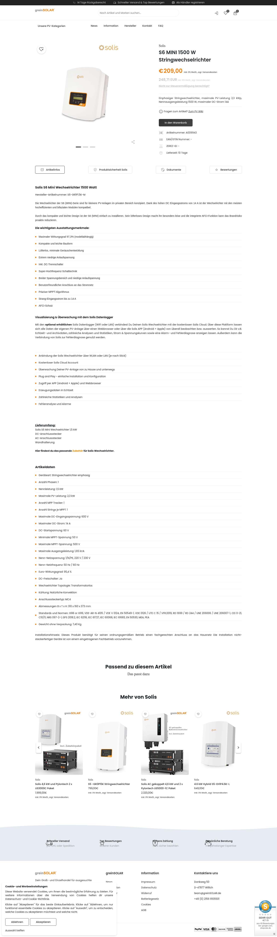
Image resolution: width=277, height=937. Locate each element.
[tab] (110, 170)
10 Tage (182, 153)
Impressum (148, 882)
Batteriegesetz (150, 899)
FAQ (160, 26)
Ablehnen (17, 922)
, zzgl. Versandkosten (58, 797)
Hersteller (130, 26)
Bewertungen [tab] (224, 170)
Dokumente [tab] (170, 170)
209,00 (173, 71)
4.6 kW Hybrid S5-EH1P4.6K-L (212, 784)
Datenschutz (149, 887)
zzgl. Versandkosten (207, 72)
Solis (37, 780)
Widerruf (146, 893)
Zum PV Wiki (195, 111)
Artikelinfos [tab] (51, 170)
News (94, 26)
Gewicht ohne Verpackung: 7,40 (58, 624)
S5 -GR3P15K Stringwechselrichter (109, 784)
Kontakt (147, 26)
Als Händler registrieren (190, 2)
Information (111, 26)
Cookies (146, 904)
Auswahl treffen (15, 930)
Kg (79, 624)
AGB (143, 910)
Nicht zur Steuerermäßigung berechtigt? (184, 86)
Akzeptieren (43, 922)
